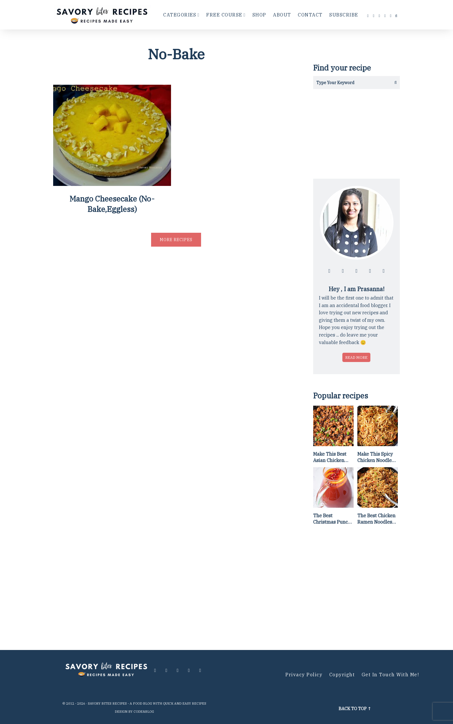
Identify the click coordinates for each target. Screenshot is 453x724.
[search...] (396, 16)
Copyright (342, 674)
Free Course (224, 15)
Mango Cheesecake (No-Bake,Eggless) (112, 204)
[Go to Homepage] (103, 15)
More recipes (176, 239)
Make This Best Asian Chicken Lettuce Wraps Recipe (329, 457)
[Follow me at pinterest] (385, 15)
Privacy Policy (303, 674)
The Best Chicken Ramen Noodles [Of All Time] (376, 519)
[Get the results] (393, 82)
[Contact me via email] (391, 15)
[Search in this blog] (350, 82)
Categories (179, 15)
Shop (259, 15)
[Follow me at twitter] (379, 15)
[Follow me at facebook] (368, 15)
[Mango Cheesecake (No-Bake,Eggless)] (112, 184)
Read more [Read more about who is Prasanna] (356, 357)
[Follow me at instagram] (374, 15)
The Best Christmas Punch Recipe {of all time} (332, 519)
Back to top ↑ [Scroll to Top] (355, 708)
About (282, 15)
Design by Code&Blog (134, 712)
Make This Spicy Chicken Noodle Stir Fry (375, 457)
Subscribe (343, 15)
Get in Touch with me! (390, 674)
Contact (310, 15)
